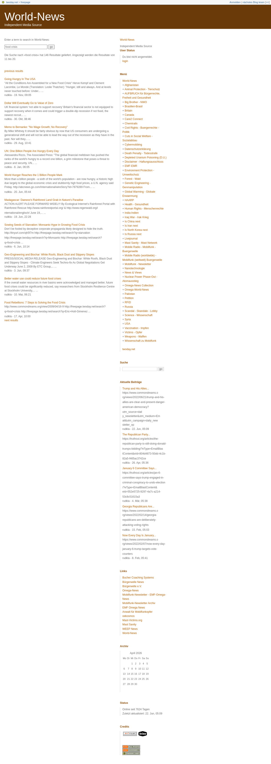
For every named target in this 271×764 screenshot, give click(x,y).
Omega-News (130, 590)
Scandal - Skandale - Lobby (141, 311)
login (125, 61)
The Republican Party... (136, 434)
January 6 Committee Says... (139, 468)
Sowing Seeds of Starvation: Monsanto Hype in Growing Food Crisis (44, 224)
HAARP (129, 200)
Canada (129, 114)
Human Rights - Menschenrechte (144, 208)
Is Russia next (133, 234)
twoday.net (12, 2)
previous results (13, 71)
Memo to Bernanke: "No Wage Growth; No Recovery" (36, 127)
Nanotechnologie (135, 268)
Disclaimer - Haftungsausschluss (144, 161)
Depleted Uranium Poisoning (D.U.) (145, 157)
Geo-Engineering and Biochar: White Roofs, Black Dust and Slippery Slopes (49, 254)
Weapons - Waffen (136, 336)
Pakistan (130, 293)
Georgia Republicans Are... (138, 506)
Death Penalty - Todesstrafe (141, 153)
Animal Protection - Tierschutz (142, 89)
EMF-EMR (131, 166)
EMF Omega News (133, 607)
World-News (34, 16)
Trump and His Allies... (135, 388)
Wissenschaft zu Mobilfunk (140, 340)
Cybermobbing (133, 144)
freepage (25, 2)
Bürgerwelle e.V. (132, 586)
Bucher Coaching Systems (138, 577)
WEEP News (129, 628)
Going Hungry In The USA (19, 79)
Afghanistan (132, 85)
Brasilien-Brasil (133, 106)
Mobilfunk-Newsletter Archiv (138, 603)
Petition (129, 298)
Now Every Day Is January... (139, 535)
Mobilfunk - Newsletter (138, 264)
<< (267, 2)
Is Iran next (131, 225)
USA (127, 323)
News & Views (133, 272)
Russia (129, 306)
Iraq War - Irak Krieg (137, 217)
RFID (128, 302)
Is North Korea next (136, 229)
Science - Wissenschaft (138, 315)
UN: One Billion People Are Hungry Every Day (31, 151)
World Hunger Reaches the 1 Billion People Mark (33, 175)
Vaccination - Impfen (137, 328)
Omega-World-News (137, 289)
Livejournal (131, 238)
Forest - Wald (133, 178)
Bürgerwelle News (133, 582)
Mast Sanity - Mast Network (141, 242)
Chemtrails (131, 123)
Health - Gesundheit (136, 204)
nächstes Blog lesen (253, 2)
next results (11, 320)
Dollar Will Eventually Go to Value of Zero (28, 103)
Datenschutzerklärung (138, 149)
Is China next (132, 221)
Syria (128, 319)
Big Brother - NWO (136, 102)
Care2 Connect (134, 119)
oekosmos (128, 616)
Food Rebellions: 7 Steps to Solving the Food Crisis (34, 302)
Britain (128, 110)
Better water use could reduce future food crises (32, 278)
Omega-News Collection (139, 285)
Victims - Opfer (133, 332)
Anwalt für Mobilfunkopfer (137, 611)
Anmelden (235, 2)
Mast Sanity (129, 624)
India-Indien (132, 212)
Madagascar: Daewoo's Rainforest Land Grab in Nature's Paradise (43, 199)
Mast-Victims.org (132, 620)
